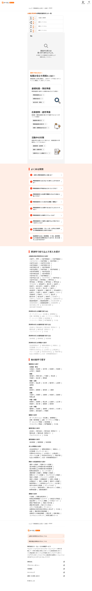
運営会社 (46, 562)
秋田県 (58, 369)
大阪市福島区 (56, 259)
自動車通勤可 (43, 489)
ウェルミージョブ (32, 549)
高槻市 (46, 286)
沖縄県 (46, 411)
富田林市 (40, 290)
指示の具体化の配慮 (35, 485)
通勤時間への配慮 (35, 473)
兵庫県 (45, 395)
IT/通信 (31, 496)
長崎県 (45, 409)
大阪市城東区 (54, 269)
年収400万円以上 (47, 455)
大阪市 (31, 259)
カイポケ (36, 557)
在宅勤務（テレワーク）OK (38, 451)
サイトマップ (46, 572)
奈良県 (52, 395)
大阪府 (46, 8)
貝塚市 (53, 286)
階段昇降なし (33, 483)
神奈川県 (39, 376)
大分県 (58, 409)
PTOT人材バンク (34, 555)
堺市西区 (40, 282)
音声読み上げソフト (46, 483)
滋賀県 (58, 395)
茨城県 (31, 378)
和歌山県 (32, 397)
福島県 (38, 371)
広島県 (52, 402)
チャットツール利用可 (47, 477)
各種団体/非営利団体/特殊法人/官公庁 (41, 509)
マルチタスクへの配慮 (53, 475)
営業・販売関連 (34, 420)
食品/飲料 (32, 501)
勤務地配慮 (32, 489)
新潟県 (31, 383)
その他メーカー (54, 501)
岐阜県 (31, 390)
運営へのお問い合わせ (46, 576)
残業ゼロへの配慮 (45, 464)
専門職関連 (47, 424)
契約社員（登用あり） (51, 431)
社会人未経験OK (34, 457)
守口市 (31, 288)
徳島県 (31, 404)
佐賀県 (38, 409)
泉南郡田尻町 (44, 303)
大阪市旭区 (43, 269)
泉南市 (48, 297)
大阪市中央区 (33, 280)
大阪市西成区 (46, 273)
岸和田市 (41, 284)
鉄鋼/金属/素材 (41, 496)
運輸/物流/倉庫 (34, 505)
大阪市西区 (43, 261)
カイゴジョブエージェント (45, 549)
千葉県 (46, 376)
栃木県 (38, 378)
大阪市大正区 (33, 263)
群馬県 (45, 378)
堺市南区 (48, 282)
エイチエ (42, 555)
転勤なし (56, 449)
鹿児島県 (39, 411)
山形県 (31, 371)
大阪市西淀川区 (45, 265)
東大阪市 (40, 297)
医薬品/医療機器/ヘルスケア (38, 499)
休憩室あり (32, 481)
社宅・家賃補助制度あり (49, 457)
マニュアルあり (49, 485)
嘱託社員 (32, 433)
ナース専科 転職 (34, 551)
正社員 (31, 431)
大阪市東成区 (46, 267)
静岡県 (38, 390)
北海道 (31, 369)
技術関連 (47, 422)
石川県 (45, 383)
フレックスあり (46, 471)
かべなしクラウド (45, 557)
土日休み (47, 453)
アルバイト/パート (35, 435)
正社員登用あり (34, 449)
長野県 (31, 385)
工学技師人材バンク (47, 553)
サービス (47, 507)
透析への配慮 (43, 481)
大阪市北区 (56, 278)
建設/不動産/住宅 (34, 503)
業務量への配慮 (48, 473)
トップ (30, 8)
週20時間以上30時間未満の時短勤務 (40, 469)
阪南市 (48, 299)
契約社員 (39, 431)
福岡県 (31, 409)
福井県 (52, 383)
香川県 (38, 404)
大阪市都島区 (45, 259)
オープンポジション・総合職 (38, 418)
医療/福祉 (57, 513)
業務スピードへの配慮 (36, 475)
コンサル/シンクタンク (36, 515)
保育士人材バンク (45, 551)
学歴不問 (57, 455)
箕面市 (52, 292)
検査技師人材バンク (35, 553)
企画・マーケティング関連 (50, 420)
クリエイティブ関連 (35, 424)
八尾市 (52, 288)
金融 (30, 511)
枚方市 (38, 288)
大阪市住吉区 (46, 271)
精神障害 (40, 442)
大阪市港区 (53, 261)
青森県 (38, 369)
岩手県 (45, 369)
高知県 (52, 404)
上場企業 (55, 453)
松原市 (31, 292)
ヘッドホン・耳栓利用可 (37, 487)
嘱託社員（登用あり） (44, 433)
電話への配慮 (33, 477)
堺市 (37, 259)
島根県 (38, 402)
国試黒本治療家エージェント (55, 555)
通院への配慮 (33, 464)
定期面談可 (43, 479)
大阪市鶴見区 (44, 276)
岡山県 (45, 402)
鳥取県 (31, 402)
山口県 (58, 402)
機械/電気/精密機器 (41, 511)
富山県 (38, 383)
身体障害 (32, 442)
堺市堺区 (43, 280)
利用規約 (46, 569)
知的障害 (48, 442)
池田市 (56, 284)
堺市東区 (32, 282)
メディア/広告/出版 (35, 507)
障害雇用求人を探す (38, 8)
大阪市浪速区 (33, 265)
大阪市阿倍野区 (34, 271)
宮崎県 (31, 411)
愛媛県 (45, 404)
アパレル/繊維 (42, 501)
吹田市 (31, 286)
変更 (34, 18)
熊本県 (52, 409)
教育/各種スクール (52, 515)
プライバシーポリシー (46, 565)
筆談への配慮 (33, 479)
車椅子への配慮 (54, 481)
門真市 (40, 294)
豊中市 (49, 284)
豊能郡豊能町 (33, 301)
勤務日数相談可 (34, 471)
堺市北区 (56, 282)
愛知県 (45, 390)
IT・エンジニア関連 (35, 422)
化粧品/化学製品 (55, 499)
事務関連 (52, 418)
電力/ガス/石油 (46, 505)
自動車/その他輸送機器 (36, 513)
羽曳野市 (32, 294)
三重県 (52, 390)
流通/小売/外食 (47, 503)
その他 (56, 424)
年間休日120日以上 (35, 453)
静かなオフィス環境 (53, 487)
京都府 (38, 395)
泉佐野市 (32, 290)
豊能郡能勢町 (44, 301)
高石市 (53, 294)
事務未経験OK (46, 449)
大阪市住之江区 (34, 278)
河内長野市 (57, 290)
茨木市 (45, 288)
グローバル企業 (34, 455)
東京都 (31, 376)
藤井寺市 (32, 297)
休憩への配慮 (54, 479)
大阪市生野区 (33, 269)
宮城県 (52, 369)
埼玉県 (53, 376)
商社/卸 (48, 513)
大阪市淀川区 (33, 276)
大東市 (38, 292)
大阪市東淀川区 (34, 267)
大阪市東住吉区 (34, 273)
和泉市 (45, 292)
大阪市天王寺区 (45, 263)
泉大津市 (39, 286)
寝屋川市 (48, 290)
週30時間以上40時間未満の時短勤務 (40, 466)
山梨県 (58, 383)
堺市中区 (51, 280)
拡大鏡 (57, 483)
